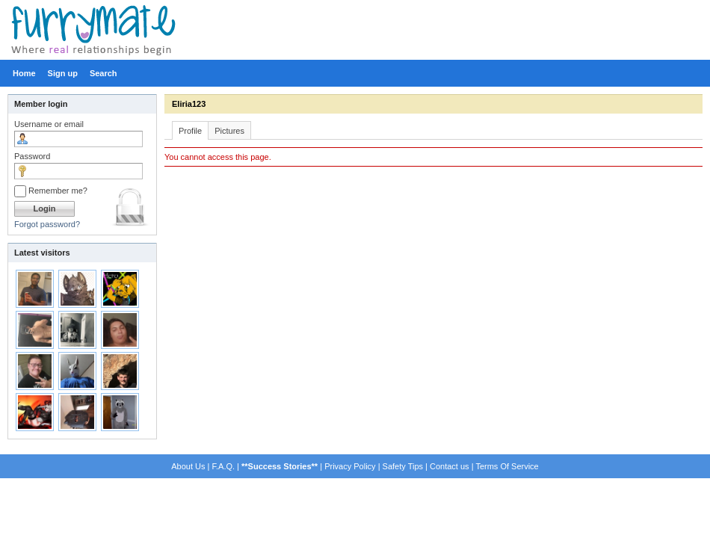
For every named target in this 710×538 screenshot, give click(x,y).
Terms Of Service (506, 466)
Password (32, 156)
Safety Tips (403, 466)
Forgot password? (47, 224)
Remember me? (50, 190)
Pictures (229, 130)
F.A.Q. (223, 466)
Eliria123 (189, 103)
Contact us (449, 466)
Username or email (49, 124)
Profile (190, 130)
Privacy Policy (349, 466)
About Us (188, 466)
